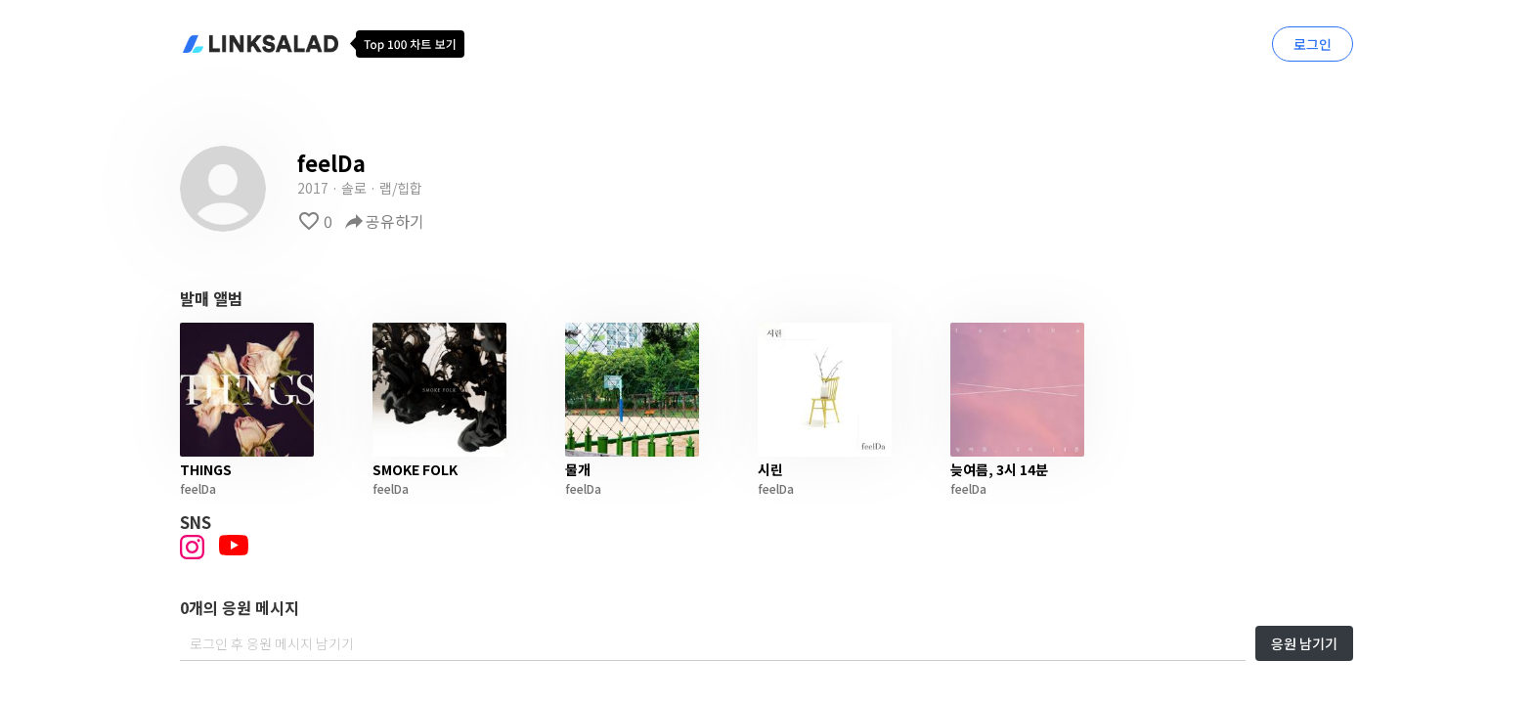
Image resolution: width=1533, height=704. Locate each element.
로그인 (1312, 44)
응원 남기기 (1304, 643)
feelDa (198, 488)
